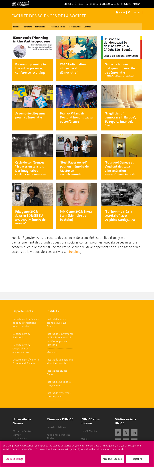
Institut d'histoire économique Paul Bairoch (56, 322)
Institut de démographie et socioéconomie (60, 361)
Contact (87, 26)
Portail (120, 12)
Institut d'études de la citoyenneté (59, 383)
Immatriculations (56, 427)
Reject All (137, 459)
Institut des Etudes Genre (57, 372)
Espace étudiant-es (56, 26)
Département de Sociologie (22, 335)
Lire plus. (74, 251)
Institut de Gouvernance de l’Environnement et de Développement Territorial (60, 339)
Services (126, 4)
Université (70, 4)
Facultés (83, 4)
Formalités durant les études (58, 436)
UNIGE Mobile (89, 431)
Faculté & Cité (74, 26)
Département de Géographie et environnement (22, 348)
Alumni (137, 4)
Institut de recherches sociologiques (58, 394)
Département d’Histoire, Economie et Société (26, 361)
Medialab (52, 352)
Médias (85, 438)
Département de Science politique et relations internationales (26, 322)
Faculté (16, 26)
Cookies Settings (14, 459)
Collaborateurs (109, 4)
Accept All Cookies (112, 459)
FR (135, 12)
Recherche (27, 26)
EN (139, 12)
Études (94, 4)
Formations (40, 26)
